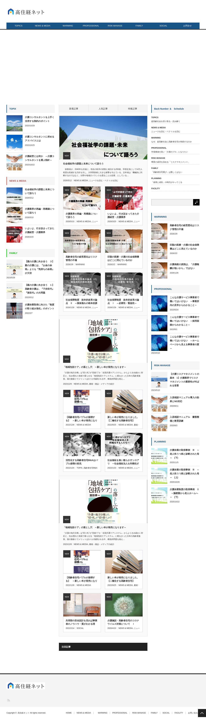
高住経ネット (23, 713)
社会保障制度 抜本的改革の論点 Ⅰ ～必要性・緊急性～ (123, 301)
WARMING (67, 25)
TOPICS (18, 25)
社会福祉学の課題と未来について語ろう (83, 163)
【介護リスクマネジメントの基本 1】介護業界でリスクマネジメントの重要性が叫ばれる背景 (184, 380)
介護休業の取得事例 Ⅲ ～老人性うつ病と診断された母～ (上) (184, 473)
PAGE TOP (202, 713)
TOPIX (79, 468)
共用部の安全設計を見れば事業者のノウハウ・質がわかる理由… (81, 622)
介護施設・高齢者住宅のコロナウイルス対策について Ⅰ (123, 622)
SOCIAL (163, 25)
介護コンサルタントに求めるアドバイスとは (39, 138)
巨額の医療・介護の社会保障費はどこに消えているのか (123, 258)
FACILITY (179, 713)
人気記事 (103, 108)
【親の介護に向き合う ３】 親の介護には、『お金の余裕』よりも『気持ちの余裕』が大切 (40, 267)
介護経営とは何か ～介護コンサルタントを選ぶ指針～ (39, 158)
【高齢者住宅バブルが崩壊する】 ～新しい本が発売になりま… (81, 579)
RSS (8, 700)
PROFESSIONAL (91, 25)
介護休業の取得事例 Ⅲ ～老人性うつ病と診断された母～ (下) (184, 454)
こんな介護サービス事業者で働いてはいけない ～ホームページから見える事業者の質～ (184, 342)
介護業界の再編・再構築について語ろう (81, 215)
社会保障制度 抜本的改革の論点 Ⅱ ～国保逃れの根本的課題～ (81, 301)
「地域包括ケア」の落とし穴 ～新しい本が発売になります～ (94, 367)
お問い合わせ (194, 713)
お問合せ (187, 25)
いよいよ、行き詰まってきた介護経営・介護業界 (123, 215)
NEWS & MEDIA (42, 25)
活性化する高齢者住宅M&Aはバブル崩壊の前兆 (82, 462)
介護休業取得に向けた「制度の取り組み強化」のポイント (40, 306)
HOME (69, 713)
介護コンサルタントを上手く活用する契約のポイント (39, 119)
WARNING (80, 264)
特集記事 (132, 108)
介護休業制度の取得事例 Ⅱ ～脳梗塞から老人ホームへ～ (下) (184, 493)
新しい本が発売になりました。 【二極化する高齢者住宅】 (124, 419)
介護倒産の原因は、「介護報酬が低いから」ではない (184, 266)
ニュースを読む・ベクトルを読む (103, 180)
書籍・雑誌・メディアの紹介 (101, 384)
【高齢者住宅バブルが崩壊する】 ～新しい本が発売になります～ (81, 419)
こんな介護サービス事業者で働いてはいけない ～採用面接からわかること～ (184, 321)
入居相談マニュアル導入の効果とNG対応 (184, 399)
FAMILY (139, 25)
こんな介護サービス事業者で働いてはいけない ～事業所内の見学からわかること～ (184, 301)
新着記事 (73, 108)
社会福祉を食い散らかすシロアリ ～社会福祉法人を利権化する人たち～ (123, 462)
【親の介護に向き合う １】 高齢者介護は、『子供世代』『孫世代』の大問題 (40, 289)
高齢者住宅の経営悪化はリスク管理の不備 (81, 258)
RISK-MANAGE (115, 25)
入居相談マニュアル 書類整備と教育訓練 (184, 419)
